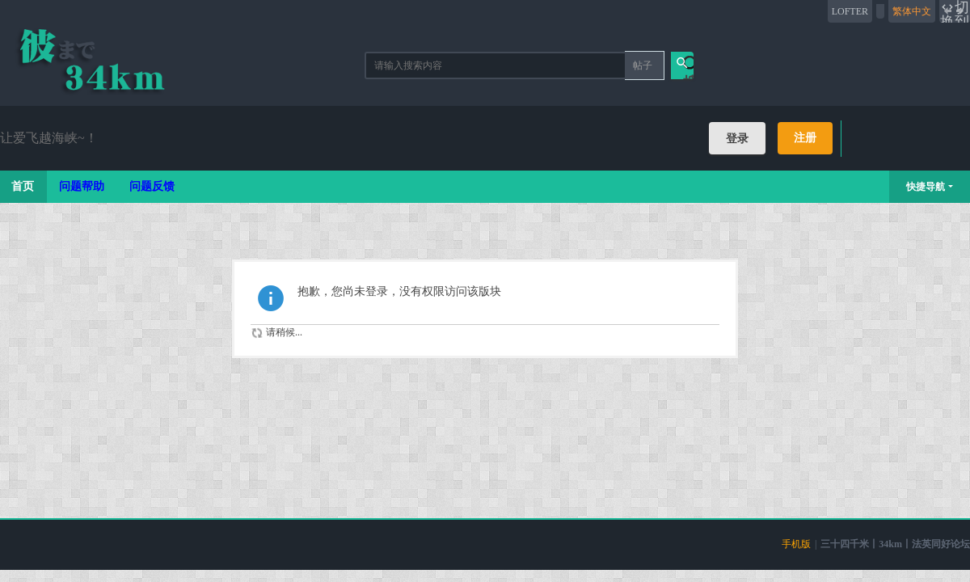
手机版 (796, 544)
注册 (805, 138)
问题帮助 (81, 186)
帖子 (642, 65)
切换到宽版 (954, 11)
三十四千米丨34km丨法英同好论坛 (895, 544)
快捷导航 (925, 186)
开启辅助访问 (880, 11)
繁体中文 (911, 11)
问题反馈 (152, 186)
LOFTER (850, 11)
